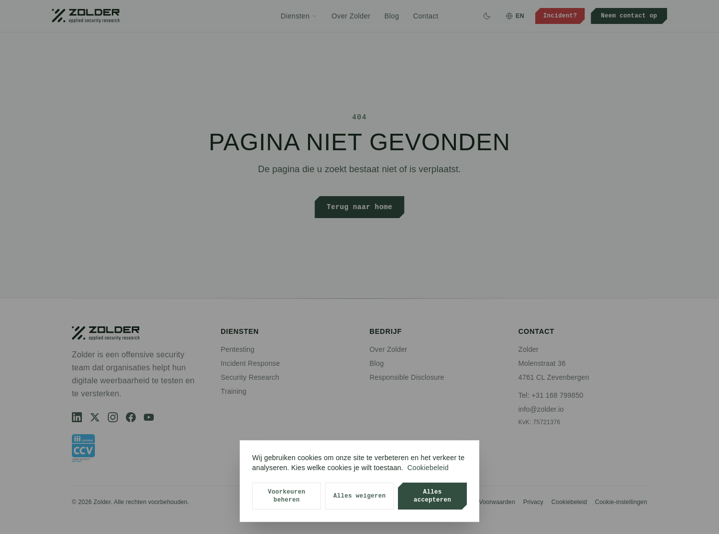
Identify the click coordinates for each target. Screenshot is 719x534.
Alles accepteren (432, 496)
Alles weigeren (359, 496)
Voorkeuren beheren (286, 496)
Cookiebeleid (428, 468)
